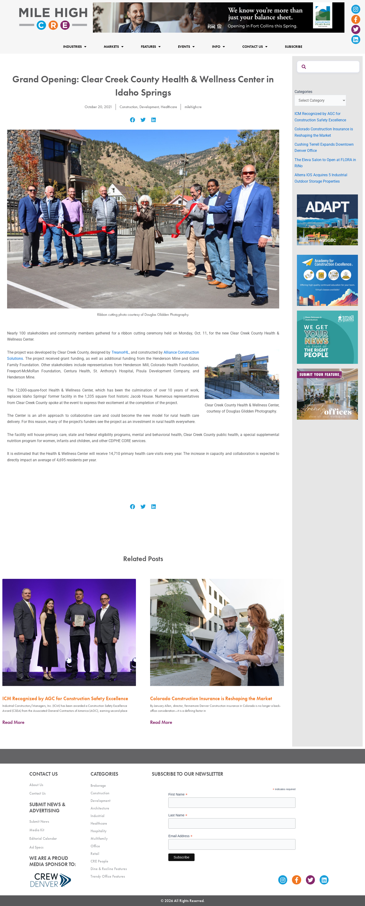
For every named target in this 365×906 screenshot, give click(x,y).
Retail (95, 853)
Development (149, 106)
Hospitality (99, 830)
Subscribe (293, 46)
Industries (74, 46)
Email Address (180, 836)
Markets (113, 46)
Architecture (100, 808)
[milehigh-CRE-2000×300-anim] (218, 17)
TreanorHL (120, 352)
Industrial (97, 815)
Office (95, 846)
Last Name (177, 815)
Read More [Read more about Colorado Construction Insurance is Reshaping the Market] (161, 722)
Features (151, 46)
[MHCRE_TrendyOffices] (327, 393)
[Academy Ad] (327, 280)
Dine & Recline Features (109, 868)
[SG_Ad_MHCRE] (327, 337)
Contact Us (254, 46)
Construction (129, 106)
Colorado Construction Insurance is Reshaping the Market (211, 698)
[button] (132, 120)
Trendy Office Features (108, 876)
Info (218, 46)
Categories (303, 91)
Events (186, 46)
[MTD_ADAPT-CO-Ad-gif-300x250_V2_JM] (327, 219)
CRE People (99, 861)
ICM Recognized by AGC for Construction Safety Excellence (65, 698)
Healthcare (169, 106)
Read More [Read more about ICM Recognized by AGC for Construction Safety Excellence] (13, 722)
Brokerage (98, 785)
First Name (177, 794)
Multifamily (99, 838)
